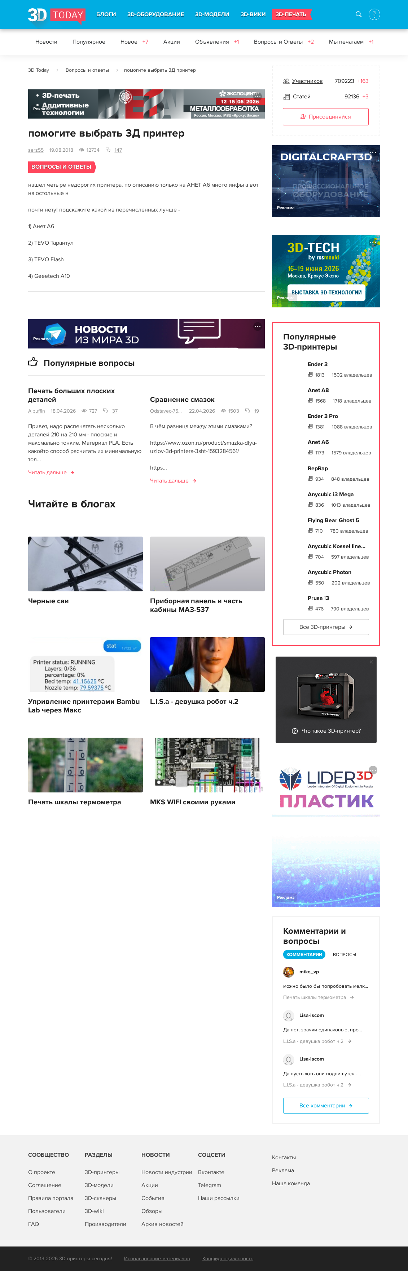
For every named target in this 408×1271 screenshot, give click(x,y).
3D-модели (99, 1185)
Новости (46, 41)
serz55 (36, 150)
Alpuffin (36, 411)
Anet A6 (318, 442)
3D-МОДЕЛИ (212, 14)
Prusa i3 (318, 598)
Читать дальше (47, 472)
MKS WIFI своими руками (193, 802)
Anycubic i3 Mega (331, 494)
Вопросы (344, 954)
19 (256, 411)
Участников (307, 81)
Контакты (284, 1157)
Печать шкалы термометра (74, 802)
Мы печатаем (351, 41)
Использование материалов (157, 1259)
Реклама (42, 109)
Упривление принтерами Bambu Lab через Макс (84, 706)
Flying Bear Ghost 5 (333, 520)
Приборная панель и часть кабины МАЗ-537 (196, 605)
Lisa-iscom (311, 1015)
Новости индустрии (166, 1172)
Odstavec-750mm (166, 411)
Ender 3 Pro (323, 416)
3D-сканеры (100, 1198)
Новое (134, 41)
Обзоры (151, 1211)
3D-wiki (94, 1211)
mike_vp (309, 972)
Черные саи (48, 601)
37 (115, 411)
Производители (105, 1224)
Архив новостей (162, 1224)
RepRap (318, 468)
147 (118, 150)
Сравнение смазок (182, 399)
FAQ (33, 1224)
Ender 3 (318, 364)
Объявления (217, 41)
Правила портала (50, 1198)
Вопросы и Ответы (284, 41)
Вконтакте (211, 1172)
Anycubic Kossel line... (336, 546)
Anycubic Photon (329, 572)
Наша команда (291, 1183)
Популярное (89, 41)
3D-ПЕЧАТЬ (291, 14)
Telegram (209, 1185)
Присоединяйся (325, 117)
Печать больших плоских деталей (71, 395)
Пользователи (47, 1211)
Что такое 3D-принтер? (331, 730)
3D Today (38, 70)
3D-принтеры (102, 1172)
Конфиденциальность (227, 1259)
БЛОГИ (106, 14)
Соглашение (44, 1185)
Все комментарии (322, 1105)
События (152, 1198)
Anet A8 (318, 390)
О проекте (41, 1172)
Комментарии (304, 954)
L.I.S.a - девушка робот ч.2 (194, 701)
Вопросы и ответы (87, 70)
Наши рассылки (219, 1198)
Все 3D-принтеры (322, 627)
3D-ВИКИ (253, 14)
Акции (171, 41)
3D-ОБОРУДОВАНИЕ (155, 14)
